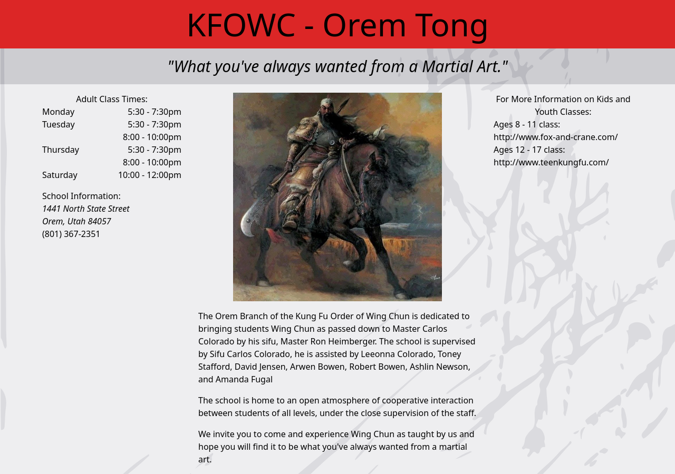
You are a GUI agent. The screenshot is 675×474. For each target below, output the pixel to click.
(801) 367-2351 (71, 234)
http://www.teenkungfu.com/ (551, 162)
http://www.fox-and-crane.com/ (556, 137)
